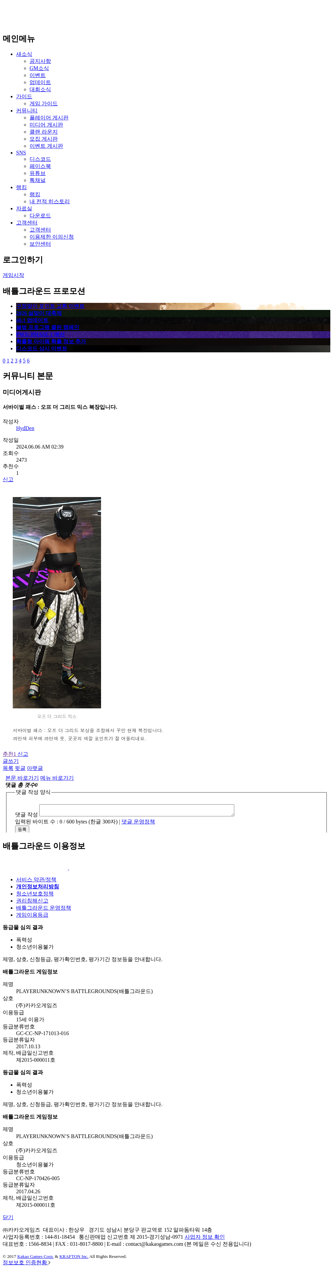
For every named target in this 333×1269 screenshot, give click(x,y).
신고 (8, 479)
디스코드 (40, 159)
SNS (21, 152)
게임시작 (13, 275)
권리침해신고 (32, 901)
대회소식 (40, 89)
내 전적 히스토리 (50, 201)
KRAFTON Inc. (73, 1256)
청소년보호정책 (35, 893)
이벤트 (38, 75)
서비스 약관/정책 (36, 879)
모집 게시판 (44, 139)
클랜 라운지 (44, 132)
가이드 (24, 96)
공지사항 (40, 61)
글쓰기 (11, 761)
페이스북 (40, 166)
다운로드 (40, 215)
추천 (10, 754)
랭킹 (21, 187)
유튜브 (38, 173)
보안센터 (40, 244)
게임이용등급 (32, 915)
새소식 (24, 54)
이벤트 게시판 (46, 146)
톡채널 (38, 180)
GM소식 (39, 68)
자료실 (24, 208)
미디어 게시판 (46, 125)
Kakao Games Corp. (35, 1256)
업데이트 (40, 82)
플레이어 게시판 (49, 117)
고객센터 (27, 222)
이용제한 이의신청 (52, 237)
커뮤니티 (27, 110)
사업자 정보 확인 (205, 1237)
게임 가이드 (44, 103)
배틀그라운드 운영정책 (43, 908)
